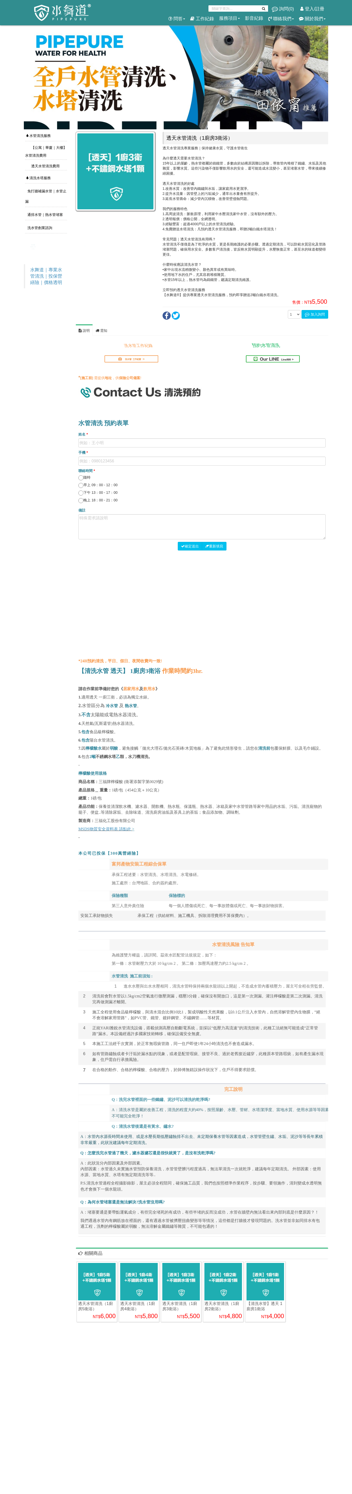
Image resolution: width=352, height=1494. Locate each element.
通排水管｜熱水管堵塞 (44, 215)
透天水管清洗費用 (45, 166)
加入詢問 (315, 314)
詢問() (283, 8)
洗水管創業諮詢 (39, 228)
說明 (84, 331)
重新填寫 (214, 546)
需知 (101, 331)
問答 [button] (176, 18)
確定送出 (190, 546)
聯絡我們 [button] (281, 18)
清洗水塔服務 (38, 178)
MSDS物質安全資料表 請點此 (104, 829)
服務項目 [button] (229, 18)
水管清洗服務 (38, 136)
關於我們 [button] (312, 18)
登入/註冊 (312, 8)
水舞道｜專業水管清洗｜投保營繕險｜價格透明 (46, 276)
